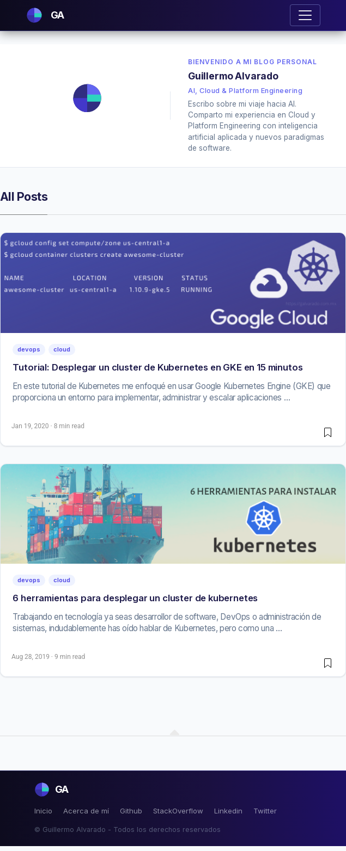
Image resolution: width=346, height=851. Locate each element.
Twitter (265, 810)
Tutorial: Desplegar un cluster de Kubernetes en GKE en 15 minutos (157, 367)
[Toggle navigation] (305, 15)
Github (131, 810)
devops (28, 349)
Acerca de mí (86, 810)
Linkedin (228, 810)
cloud (61, 349)
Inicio (43, 810)
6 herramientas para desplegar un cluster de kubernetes (135, 598)
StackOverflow (178, 810)
